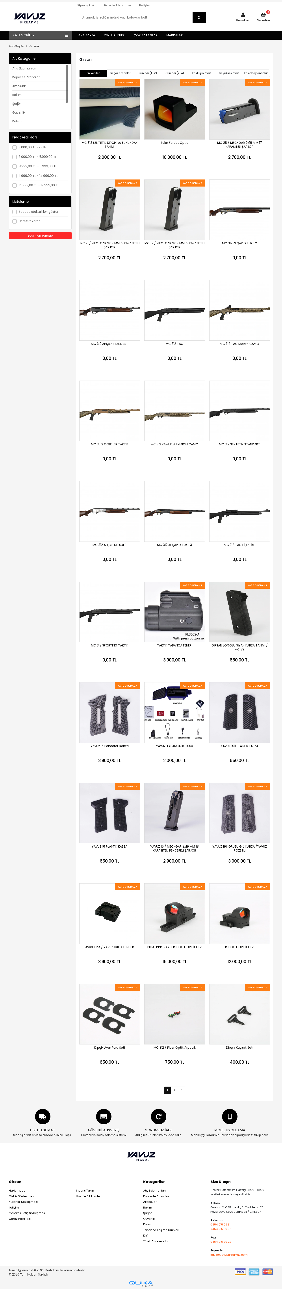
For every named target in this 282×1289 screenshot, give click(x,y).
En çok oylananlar (256, 73)
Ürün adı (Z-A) (174, 73)
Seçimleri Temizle (40, 236)
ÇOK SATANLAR (146, 35)
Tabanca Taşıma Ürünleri (161, 1230)
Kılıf (145, 1235)
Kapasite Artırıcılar (26, 77)
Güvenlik (18, 112)
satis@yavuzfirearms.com (229, 1255)
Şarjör (16, 103)
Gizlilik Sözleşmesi (22, 1196)
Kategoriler (154, 1181)
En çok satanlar (120, 73)
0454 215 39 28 (220, 1242)
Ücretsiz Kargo (30, 221)
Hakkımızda (17, 1190)
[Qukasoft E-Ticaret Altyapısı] (141, 1284)
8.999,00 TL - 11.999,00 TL (38, 166)
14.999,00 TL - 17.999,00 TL (39, 185)
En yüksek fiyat (229, 73)
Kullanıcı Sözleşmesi (23, 1202)
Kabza (17, 121)
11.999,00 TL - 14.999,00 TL (38, 176)
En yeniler (93, 73)
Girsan (15, 1181)
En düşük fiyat (201, 73)
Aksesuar (19, 86)
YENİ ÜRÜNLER (114, 35)
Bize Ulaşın (220, 1181)
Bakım (17, 95)
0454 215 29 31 (220, 1224)
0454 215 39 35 (220, 1229)
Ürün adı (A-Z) (147, 73)
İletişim (144, 5)
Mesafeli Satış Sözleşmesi (27, 1213)
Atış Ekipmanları (24, 68)
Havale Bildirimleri (118, 5)
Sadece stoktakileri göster (38, 211)
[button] (243, 17)
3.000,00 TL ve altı (32, 147)
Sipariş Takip (87, 5)
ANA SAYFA (86, 35)
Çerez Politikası (20, 1219)
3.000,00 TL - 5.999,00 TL (38, 157)
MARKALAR (174, 35)
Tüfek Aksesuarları (156, 1241)
